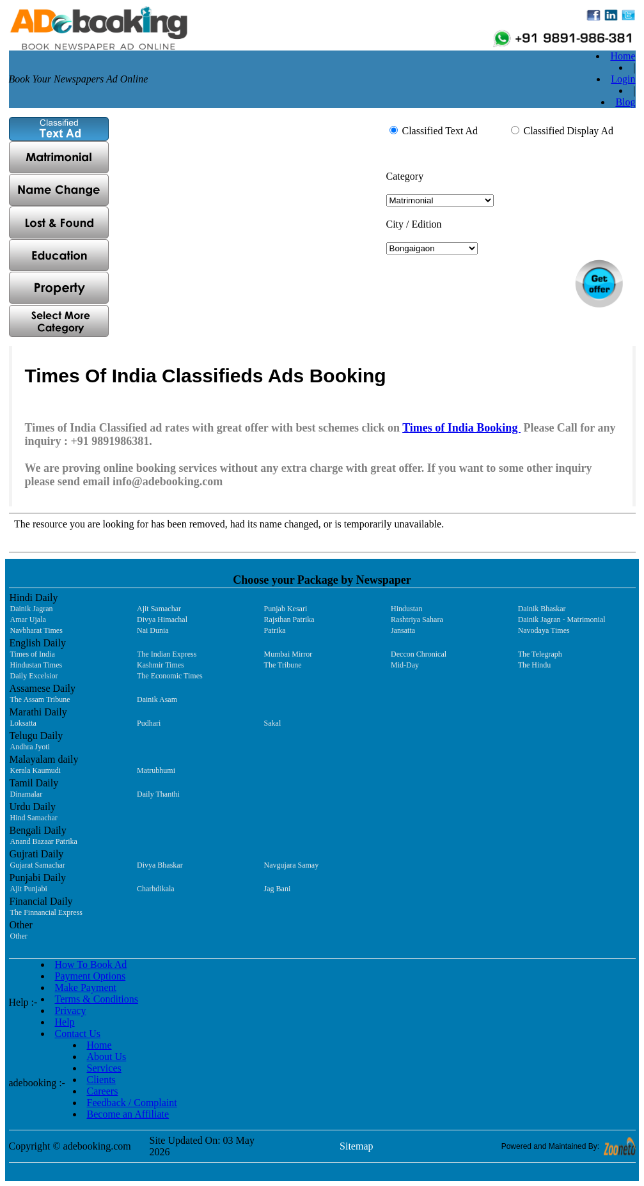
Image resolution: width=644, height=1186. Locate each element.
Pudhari (149, 723)
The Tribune (283, 664)
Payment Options (90, 976)
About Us (107, 1056)
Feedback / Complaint (132, 1102)
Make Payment (85, 987)
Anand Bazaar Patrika (43, 841)
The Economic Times (170, 675)
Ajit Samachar (159, 608)
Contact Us (78, 1033)
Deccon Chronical (418, 654)
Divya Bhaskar (160, 865)
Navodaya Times (544, 630)
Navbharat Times (36, 630)
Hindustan (406, 608)
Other (18, 936)
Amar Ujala (28, 619)
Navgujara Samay (291, 865)
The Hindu (534, 664)
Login (623, 79)
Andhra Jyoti (30, 746)
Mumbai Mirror (288, 654)
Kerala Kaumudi (35, 770)
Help (65, 1022)
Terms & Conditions (96, 999)
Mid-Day (405, 664)
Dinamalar (26, 794)
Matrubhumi (156, 770)
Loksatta (23, 723)
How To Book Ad (91, 964)
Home (622, 56)
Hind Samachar (34, 817)
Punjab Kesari (286, 608)
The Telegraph (540, 654)
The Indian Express (166, 654)
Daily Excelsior (34, 675)
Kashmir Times (160, 664)
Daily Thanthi (158, 794)
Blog (625, 102)
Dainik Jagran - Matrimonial (562, 619)
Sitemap (356, 1146)
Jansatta (403, 630)
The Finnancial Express (46, 912)
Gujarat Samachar (37, 865)
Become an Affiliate (128, 1114)
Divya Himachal (162, 619)
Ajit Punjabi (28, 888)
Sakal (272, 723)
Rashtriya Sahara (417, 619)
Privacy (70, 1010)
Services (104, 1068)
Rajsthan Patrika (289, 619)
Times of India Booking (461, 427)
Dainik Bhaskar (542, 608)
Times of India (32, 654)
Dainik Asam (157, 699)
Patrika (275, 630)
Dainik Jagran (31, 608)
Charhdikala (156, 888)
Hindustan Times (36, 664)
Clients (101, 1079)
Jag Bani (277, 888)
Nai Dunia (153, 630)
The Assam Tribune (40, 699)
